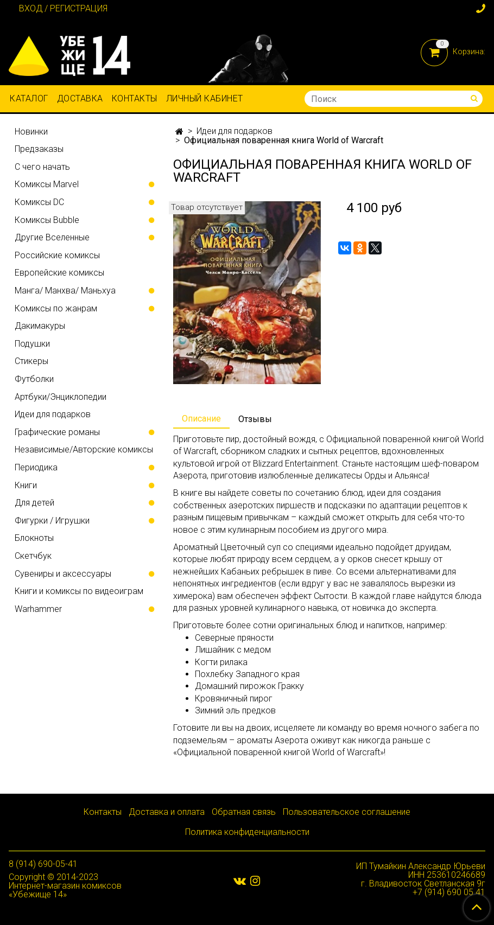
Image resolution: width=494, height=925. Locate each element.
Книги (26, 485)
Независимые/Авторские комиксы (84, 449)
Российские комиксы (57, 255)
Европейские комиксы (59, 272)
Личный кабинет (204, 98)
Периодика (36, 467)
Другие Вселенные (52, 237)
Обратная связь (244, 812)
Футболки (34, 379)
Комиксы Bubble (47, 220)
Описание (201, 418)
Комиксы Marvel (47, 184)
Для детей (34, 502)
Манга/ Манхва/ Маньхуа (65, 290)
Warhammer (38, 609)
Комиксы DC (39, 202)
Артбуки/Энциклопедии (60, 397)
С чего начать (42, 167)
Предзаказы (39, 149)
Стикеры (31, 361)
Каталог (29, 98)
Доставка (80, 98)
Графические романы (57, 432)
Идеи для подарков (235, 131)
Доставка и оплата (167, 812)
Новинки (31, 131)
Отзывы (255, 419)
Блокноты (34, 538)
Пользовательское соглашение (346, 812)
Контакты (134, 98)
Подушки (32, 344)
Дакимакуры (40, 326)
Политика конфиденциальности (247, 832)
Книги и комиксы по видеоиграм (79, 591)
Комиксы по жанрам (56, 308)
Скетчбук (33, 556)
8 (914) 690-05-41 (43, 864)
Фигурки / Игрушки (52, 520)
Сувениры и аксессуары (63, 574)
